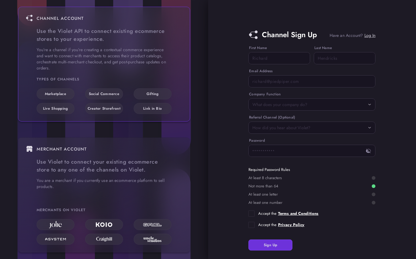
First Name (258, 48)
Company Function (265, 94)
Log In (370, 35)
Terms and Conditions (298, 213)
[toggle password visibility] (368, 151)
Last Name (323, 48)
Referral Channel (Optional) (272, 117)
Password (257, 140)
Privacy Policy (291, 225)
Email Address (261, 71)
